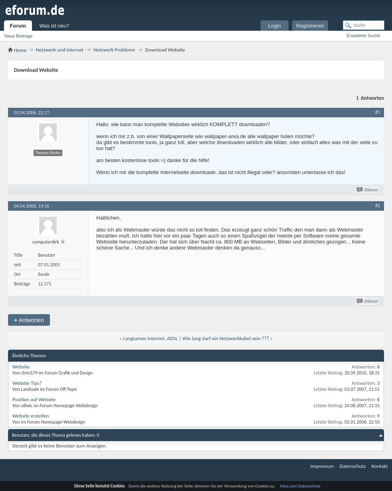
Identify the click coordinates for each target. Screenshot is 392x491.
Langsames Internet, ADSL (150, 338)
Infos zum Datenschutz (300, 486)
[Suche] (363, 25)
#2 (377, 205)
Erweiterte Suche (363, 35)
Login (274, 26)
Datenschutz (353, 466)
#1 (377, 112)
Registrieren (310, 26)
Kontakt (380, 466)
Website (21, 367)
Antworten (29, 320)
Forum (18, 26)
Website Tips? (27, 383)
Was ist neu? (55, 26)
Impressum (322, 466)
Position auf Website (34, 399)
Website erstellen (30, 416)
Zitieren (368, 189)
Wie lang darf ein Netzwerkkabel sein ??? (226, 338)
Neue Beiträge (18, 36)
